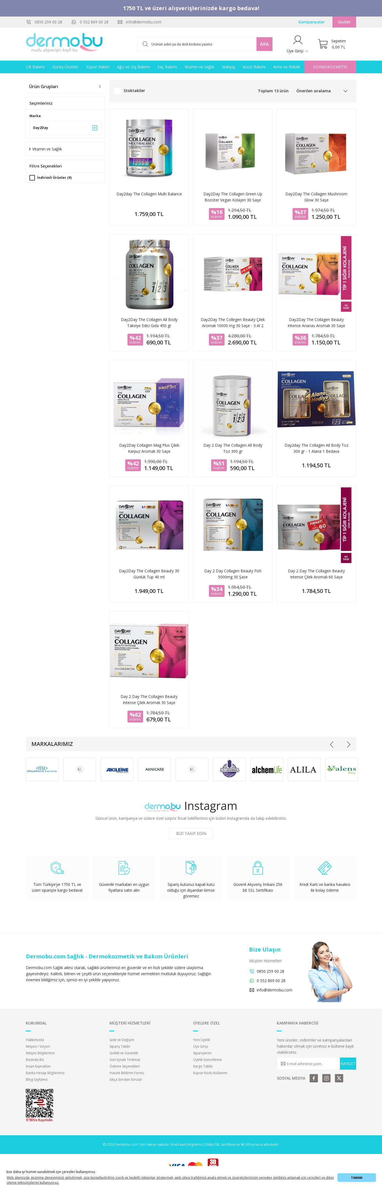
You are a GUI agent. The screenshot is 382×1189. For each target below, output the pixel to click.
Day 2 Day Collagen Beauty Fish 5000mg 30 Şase (232, 573)
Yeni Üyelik (201, 1039)
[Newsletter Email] (316, 1064)
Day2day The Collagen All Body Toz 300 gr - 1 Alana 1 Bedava (316, 448)
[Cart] (332, 44)
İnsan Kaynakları (38, 1066)
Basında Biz (35, 1059)
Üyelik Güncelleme (207, 1059)
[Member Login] (298, 44)
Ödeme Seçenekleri (125, 1066)
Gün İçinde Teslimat (125, 1059)
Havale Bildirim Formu (127, 1073)
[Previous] (332, 744)
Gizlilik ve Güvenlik (124, 1053)
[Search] (204, 44)
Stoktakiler (134, 90)
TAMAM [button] (356, 1177)
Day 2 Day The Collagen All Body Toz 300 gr (232, 448)
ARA (264, 44)
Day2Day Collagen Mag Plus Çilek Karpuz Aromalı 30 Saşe (149, 448)
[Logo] (64, 44)
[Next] (348, 744)
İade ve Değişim (122, 1039)
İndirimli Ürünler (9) (54, 177)
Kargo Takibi (203, 1066)
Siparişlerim (202, 1053)
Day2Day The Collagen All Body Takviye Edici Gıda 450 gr (149, 322)
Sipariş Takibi (120, 1046)
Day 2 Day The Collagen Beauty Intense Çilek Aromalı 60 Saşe (316, 573)
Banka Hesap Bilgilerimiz (45, 1073)
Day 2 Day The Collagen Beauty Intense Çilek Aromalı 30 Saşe (149, 699)
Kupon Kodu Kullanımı (210, 1073)
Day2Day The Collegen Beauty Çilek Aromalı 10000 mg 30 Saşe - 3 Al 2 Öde (233, 323)
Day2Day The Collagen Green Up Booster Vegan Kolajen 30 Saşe (232, 197)
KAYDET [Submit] (348, 1063)
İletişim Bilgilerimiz (40, 1053)
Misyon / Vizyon (38, 1046)
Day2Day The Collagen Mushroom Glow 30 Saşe (316, 197)
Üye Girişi (200, 1046)
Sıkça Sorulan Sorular (126, 1079)
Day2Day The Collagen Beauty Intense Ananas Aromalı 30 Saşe (316, 322)
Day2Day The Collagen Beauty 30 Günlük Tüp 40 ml (149, 573)
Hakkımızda (35, 1039)
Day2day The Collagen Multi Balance (149, 193)
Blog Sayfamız (37, 1079)
